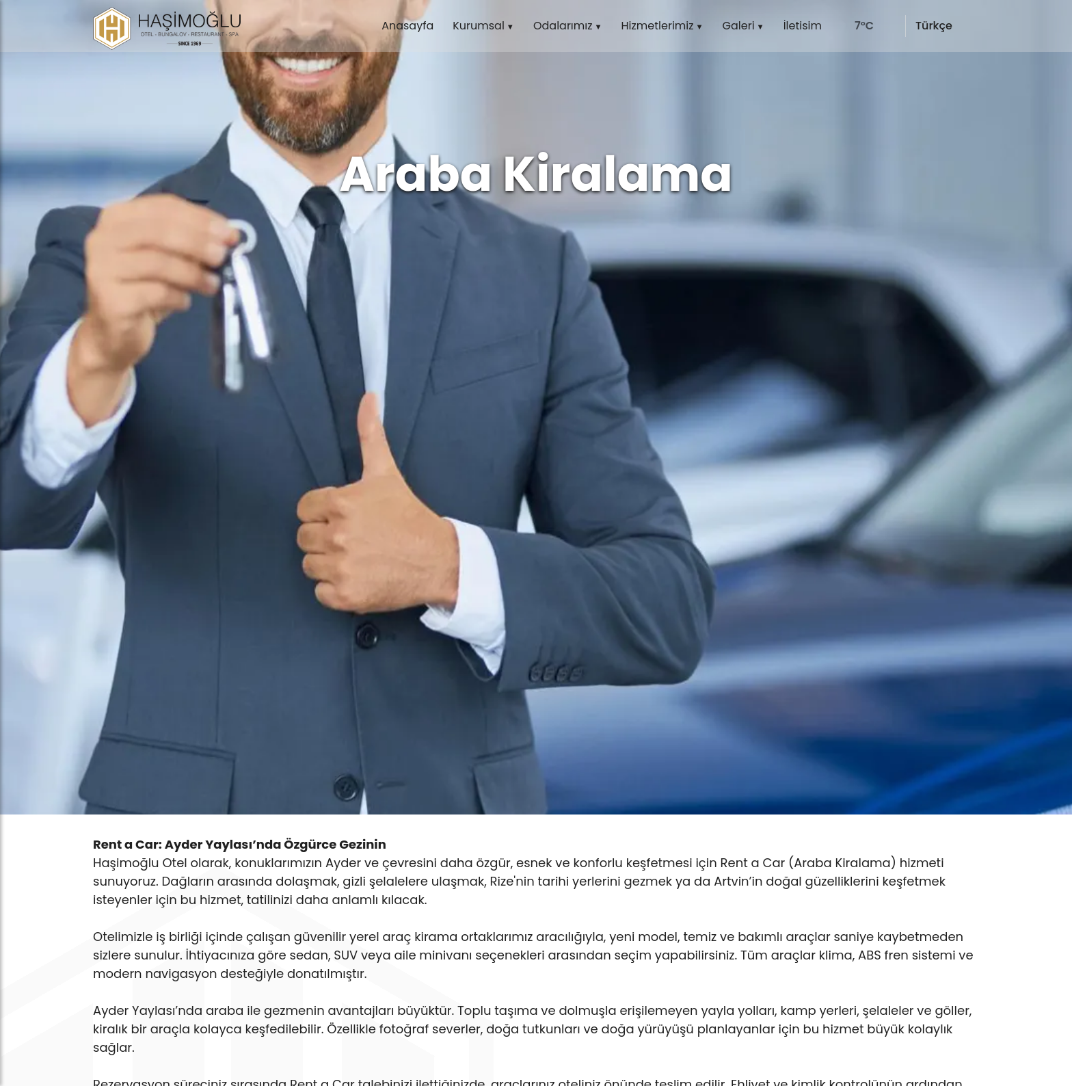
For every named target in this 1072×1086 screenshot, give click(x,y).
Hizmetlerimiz (657, 26)
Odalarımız (563, 26)
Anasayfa (407, 26)
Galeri (739, 26)
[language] (944, 26)
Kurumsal (479, 26)
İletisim (802, 26)
